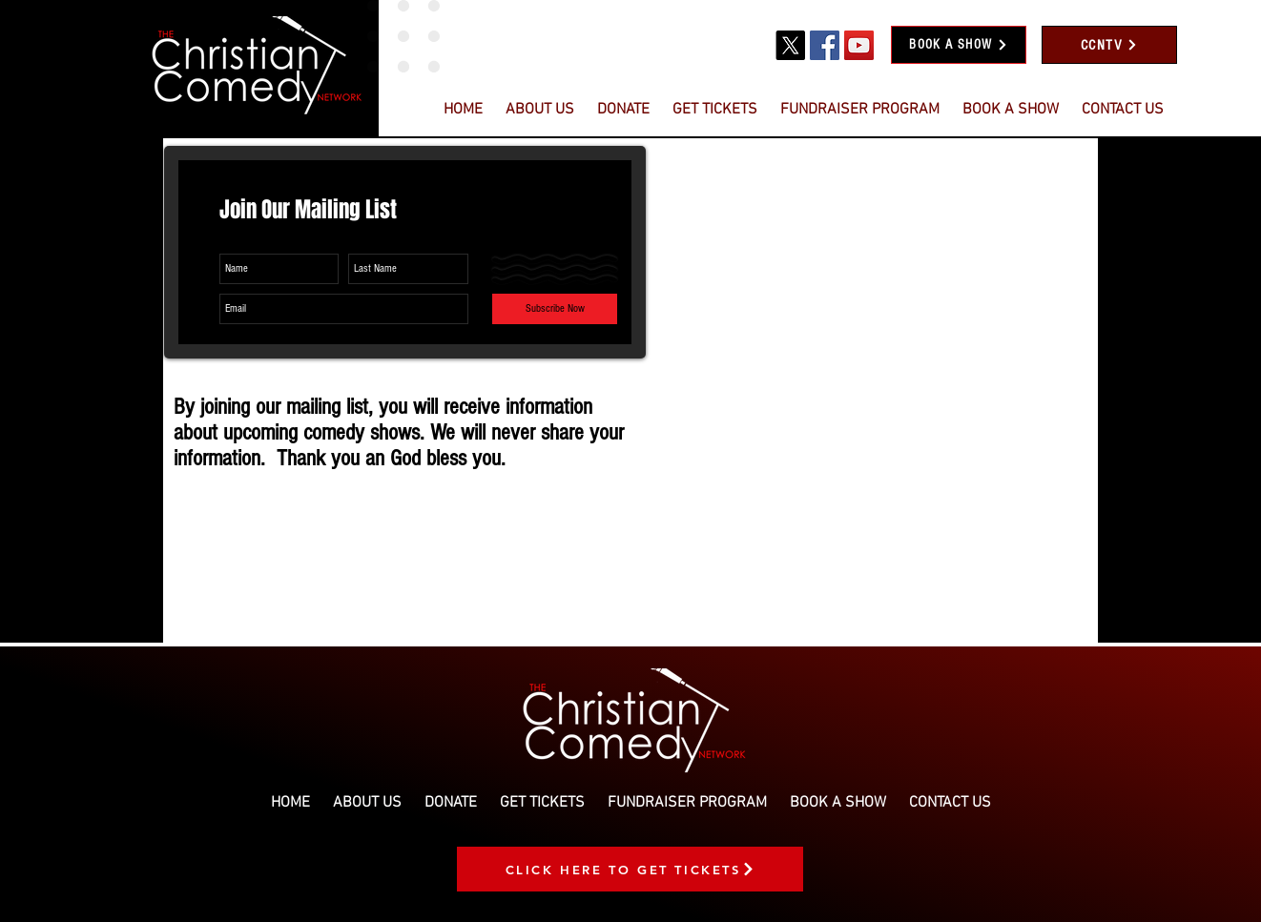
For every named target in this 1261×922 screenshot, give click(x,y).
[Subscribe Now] (554, 309)
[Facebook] (824, 45)
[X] (790, 45)
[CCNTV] (1109, 45)
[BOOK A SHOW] (958, 45)
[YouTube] (859, 45)
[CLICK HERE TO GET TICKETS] (630, 869)
